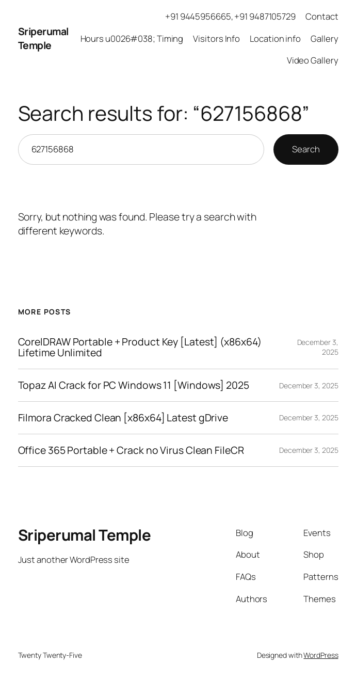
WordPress (320, 655)
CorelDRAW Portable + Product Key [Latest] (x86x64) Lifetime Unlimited (140, 347)
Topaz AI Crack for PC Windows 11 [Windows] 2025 (133, 385)
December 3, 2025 (308, 385)
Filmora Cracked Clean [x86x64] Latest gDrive (123, 417)
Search (305, 149)
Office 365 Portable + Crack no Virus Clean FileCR (131, 450)
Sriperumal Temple (43, 38)
